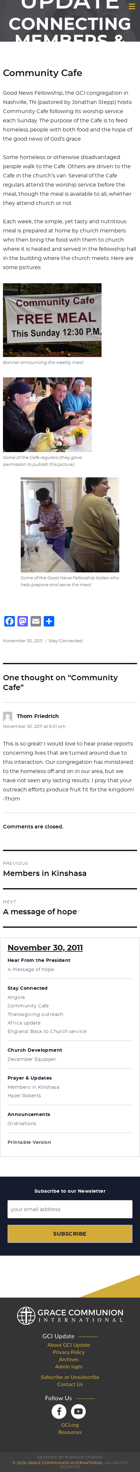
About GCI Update (68, 1344)
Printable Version (29, 1142)
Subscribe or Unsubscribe (70, 1377)
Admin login (68, 1366)
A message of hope (31, 969)
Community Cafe (28, 1006)
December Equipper (32, 1059)
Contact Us (70, 1384)
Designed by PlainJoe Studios (70, 1457)
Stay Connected (65, 641)
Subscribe (69, 1234)
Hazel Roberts (24, 1096)
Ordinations (22, 1124)
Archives (69, 1359)
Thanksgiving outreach (35, 1014)
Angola (16, 997)
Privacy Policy (69, 1352)
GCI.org (70, 1424)
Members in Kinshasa (33, 1087)
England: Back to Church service (47, 1031)
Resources (70, 1432)
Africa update (24, 1023)
